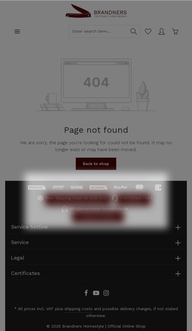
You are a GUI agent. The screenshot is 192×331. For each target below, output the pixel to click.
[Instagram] (106, 294)
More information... (96, 199)
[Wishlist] (148, 31)
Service (20, 242)
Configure (133, 213)
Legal (17, 258)
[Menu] (17, 31)
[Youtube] (97, 294)
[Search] (134, 31)
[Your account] (161, 31)
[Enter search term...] (98, 31)
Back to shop (96, 163)
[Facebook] (87, 294)
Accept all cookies (98, 229)
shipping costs (78, 308)
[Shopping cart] (175, 31)
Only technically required (78, 213)
